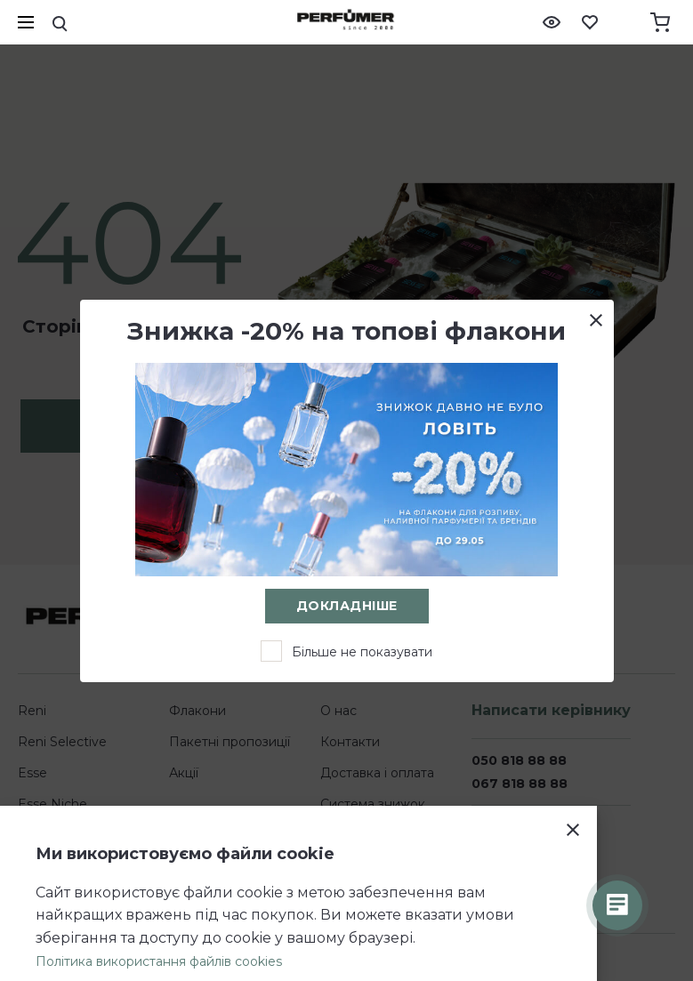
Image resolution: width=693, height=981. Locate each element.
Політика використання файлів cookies (159, 961)
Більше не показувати (362, 652)
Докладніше (347, 606)
